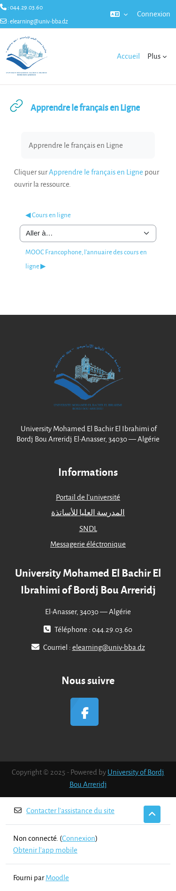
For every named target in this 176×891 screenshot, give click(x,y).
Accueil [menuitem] (128, 56)
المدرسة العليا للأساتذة (88, 512)
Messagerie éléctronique (88, 544)
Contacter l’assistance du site (64, 810)
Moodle (57, 877)
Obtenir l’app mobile (45, 850)
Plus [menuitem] (154, 56)
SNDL (88, 528)
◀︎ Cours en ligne (48, 214)
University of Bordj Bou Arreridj (117, 778)
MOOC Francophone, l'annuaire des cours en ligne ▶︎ (86, 258)
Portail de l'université (88, 497)
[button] (119, 14)
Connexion (153, 13)
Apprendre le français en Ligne (96, 172)
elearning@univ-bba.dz (39, 21)
